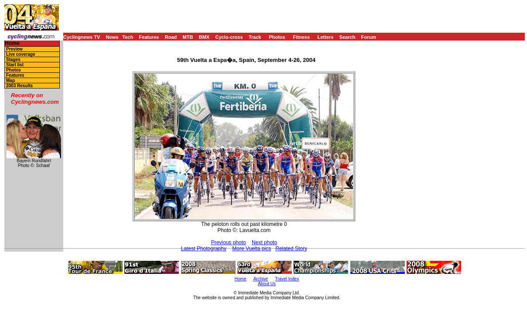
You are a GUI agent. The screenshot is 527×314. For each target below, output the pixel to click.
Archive (260, 278)
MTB (188, 37)
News (112, 37)
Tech (127, 37)
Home (12, 43)
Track (255, 37)
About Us (267, 283)
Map (10, 80)
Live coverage (20, 54)
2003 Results (19, 85)
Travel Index (287, 278)
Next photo (264, 242)
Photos (277, 37)
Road (171, 37)
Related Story (291, 249)
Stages (13, 59)
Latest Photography (203, 249)
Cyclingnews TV (81, 37)
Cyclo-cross (229, 37)
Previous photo (228, 242)
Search (347, 37)
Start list (15, 64)
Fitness (301, 37)
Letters (326, 37)
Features (149, 37)
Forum (368, 37)
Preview (14, 49)
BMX (204, 37)
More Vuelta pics (251, 249)
